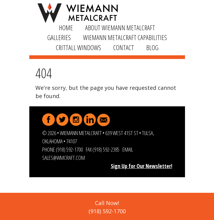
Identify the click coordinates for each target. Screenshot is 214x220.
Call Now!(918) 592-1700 (107, 207)
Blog (152, 47)
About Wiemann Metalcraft (120, 27)
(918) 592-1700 (69, 149)
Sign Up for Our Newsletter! (141, 166)
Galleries (59, 37)
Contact (123, 47)
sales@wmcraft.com (63, 157)
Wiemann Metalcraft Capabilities (125, 37)
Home (66, 27)
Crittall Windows (78, 47)
